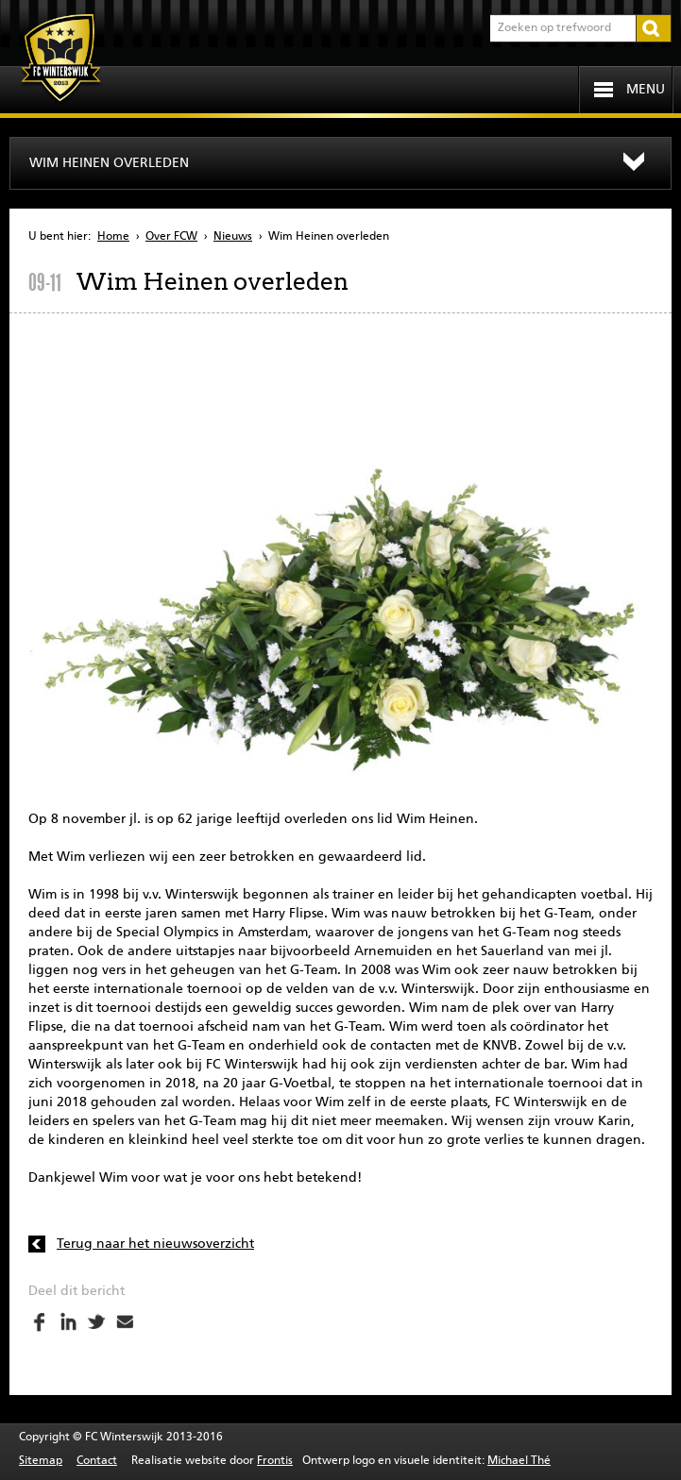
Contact (97, 1461)
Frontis (275, 1461)
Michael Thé (519, 1461)
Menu (645, 89)
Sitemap (40, 1461)
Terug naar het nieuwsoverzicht (155, 1244)
